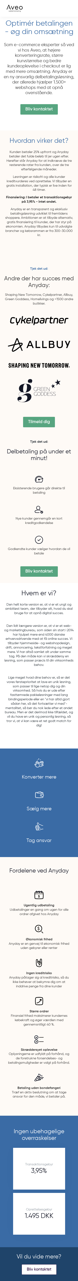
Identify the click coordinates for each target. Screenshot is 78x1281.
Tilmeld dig (39, 422)
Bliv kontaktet (39, 109)
